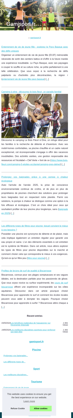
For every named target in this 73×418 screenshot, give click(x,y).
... (47, 79)
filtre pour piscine (36, 258)
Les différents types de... (15, 362)
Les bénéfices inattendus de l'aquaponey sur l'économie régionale (30, 324)
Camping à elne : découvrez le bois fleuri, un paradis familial (31, 92)
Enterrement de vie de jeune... (17, 387)
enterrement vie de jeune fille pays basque (23, 79)
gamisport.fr (35, 38)
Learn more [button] (29, 401)
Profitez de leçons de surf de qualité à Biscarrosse (26, 271)
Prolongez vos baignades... (16, 356)
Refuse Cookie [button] (18, 408)
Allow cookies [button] (40, 408)
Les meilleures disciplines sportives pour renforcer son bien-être (33, 331)
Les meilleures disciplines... (16, 375)
